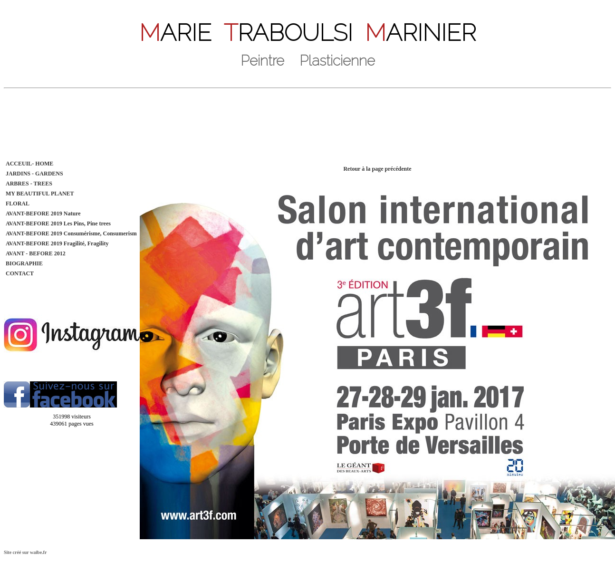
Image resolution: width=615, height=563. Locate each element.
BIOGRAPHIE (24, 263)
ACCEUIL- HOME (29, 163)
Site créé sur (25, 552)
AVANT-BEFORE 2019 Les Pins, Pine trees (58, 223)
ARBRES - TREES (29, 183)
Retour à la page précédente (377, 168)
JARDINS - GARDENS (34, 173)
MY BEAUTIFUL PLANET (40, 193)
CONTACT (20, 273)
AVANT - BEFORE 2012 (36, 253)
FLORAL (17, 203)
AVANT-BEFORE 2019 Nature (43, 213)
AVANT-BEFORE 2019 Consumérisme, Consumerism (71, 233)
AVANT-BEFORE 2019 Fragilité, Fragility (57, 243)
